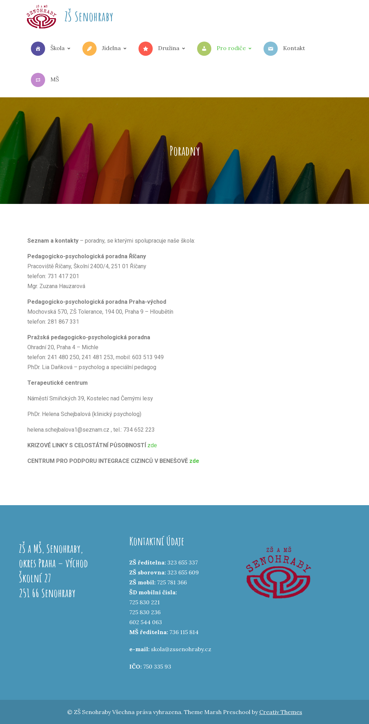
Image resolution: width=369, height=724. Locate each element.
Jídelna (101, 49)
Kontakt (284, 49)
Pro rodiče (221, 49)
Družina (159, 49)
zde (152, 445)
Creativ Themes (280, 711)
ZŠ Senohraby (89, 16)
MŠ (45, 80)
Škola (48, 49)
